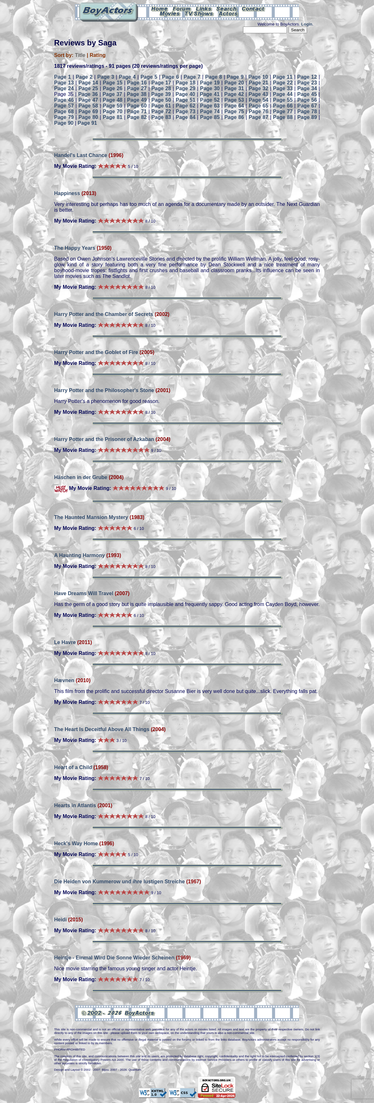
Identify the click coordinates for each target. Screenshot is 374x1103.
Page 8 (213, 77)
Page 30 (210, 88)
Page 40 (185, 94)
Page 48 (112, 100)
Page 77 (283, 111)
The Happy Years (74, 248)
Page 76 (258, 111)
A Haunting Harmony (79, 555)
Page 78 (307, 111)
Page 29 (185, 88)
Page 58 (88, 105)
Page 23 (307, 82)
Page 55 (283, 100)
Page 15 (112, 82)
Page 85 (210, 117)
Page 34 (307, 88)
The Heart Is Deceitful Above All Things (102, 729)
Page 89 (307, 117)
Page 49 (137, 100)
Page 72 (161, 111)
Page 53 (234, 100)
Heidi (60, 919)
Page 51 (185, 100)
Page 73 (185, 111)
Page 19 (210, 82)
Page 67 (307, 105)
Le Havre (65, 642)
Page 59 (112, 105)
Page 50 (161, 100)
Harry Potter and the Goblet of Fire (97, 352)
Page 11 (282, 77)
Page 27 (137, 88)
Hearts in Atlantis (75, 805)
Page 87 (258, 117)
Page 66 (283, 105)
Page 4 (127, 77)
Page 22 (283, 82)
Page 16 (137, 82)
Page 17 (161, 82)
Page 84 (185, 117)
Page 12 (307, 77)
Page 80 (88, 117)
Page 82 (137, 117)
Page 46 (64, 100)
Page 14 (88, 82)
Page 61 (161, 105)
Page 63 (210, 105)
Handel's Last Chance (80, 155)
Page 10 (258, 77)
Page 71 (137, 111)
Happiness (67, 193)
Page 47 (88, 100)
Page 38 (136, 94)
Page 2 (84, 77)
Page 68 (64, 111)
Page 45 (307, 94)
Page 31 (234, 88)
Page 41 (209, 94)
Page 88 (283, 117)
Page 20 (234, 82)
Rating (98, 55)
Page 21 (258, 82)
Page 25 (88, 88)
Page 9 (235, 77)
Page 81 (112, 117)
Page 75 (234, 111)
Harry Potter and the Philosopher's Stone (104, 390)
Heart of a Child (73, 767)
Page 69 (88, 111)
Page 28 (161, 88)
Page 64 (234, 105)
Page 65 (258, 105)
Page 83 (161, 117)
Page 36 (88, 94)
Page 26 (112, 88)
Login (307, 24)
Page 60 (137, 105)
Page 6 (170, 77)
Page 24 (64, 88)
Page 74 (210, 111)
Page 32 (258, 88)
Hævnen (64, 680)
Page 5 (149, 77)
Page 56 (307, 100)
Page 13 (64, 82)
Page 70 (112, 111)
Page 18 (185, 82)
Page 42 (234, 94)
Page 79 (64, 117)
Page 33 (283, 88)
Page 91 (87, 123)
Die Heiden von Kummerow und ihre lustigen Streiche (119, 881)
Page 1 (62, 77)
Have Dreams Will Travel (83, 593)
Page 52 (210, 100)
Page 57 (64, 105)
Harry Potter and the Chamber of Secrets (103, 314)
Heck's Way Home (76, 843)
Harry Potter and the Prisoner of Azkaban (104, 439)
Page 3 (105, 77)
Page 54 (258, 100)
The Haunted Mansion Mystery (91, 517)
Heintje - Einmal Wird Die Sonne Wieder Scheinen (114, 957)
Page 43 (258, 94)
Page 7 (191, 77)
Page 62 (185, 105)
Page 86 (234, 117)
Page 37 (112, 94)
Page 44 (282, 94)
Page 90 (63, 123)
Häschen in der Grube (80, 477)
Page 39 (161, 94)
